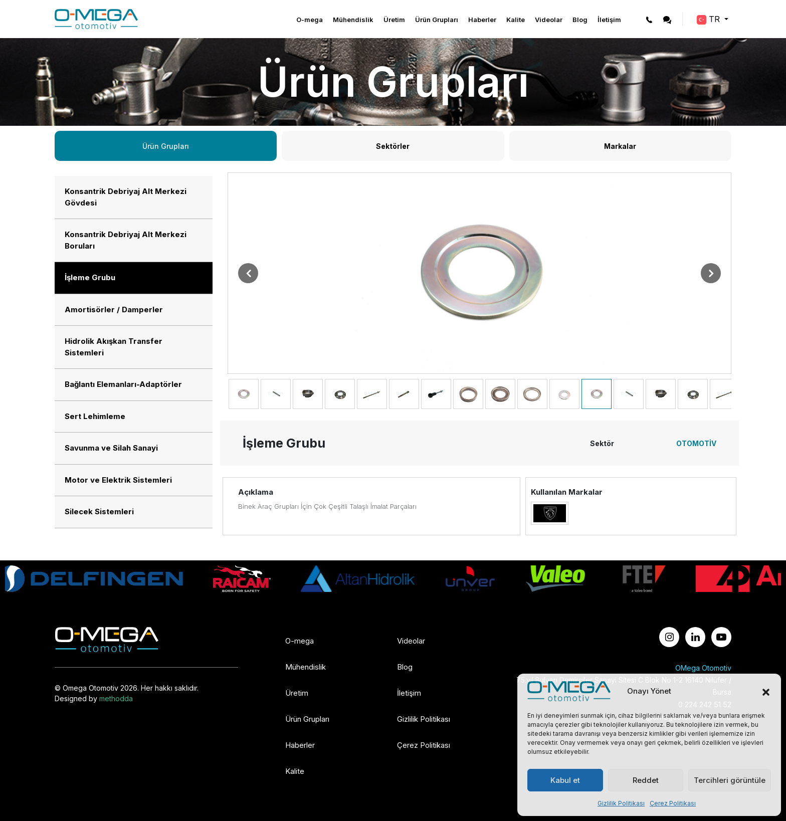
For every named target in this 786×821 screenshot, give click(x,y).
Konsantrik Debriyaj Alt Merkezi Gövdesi (125, 197)
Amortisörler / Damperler (114, 309)
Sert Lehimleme (95, 416)
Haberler (482, 20)
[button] (766, 691)
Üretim (394, 20)
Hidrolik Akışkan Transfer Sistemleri (113, 346)
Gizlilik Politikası (621, 803)
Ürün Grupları (436, 20)
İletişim (609, 20)
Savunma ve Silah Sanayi (111, 448)
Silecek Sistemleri (99, 511)
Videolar (548, 20)
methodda (116, 698)
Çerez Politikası (673, 803)
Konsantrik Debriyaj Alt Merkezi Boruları (125, 240)
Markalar (620, 146)
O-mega (309, 20)
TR (709, 19)
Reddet (646, 780)
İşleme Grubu (90, 277)
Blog (579, 20)
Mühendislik (353, 20)
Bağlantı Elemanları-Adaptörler (123, 384)
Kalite (515, 20)
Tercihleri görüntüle (729, 780)
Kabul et (565, 780)
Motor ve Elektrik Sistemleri (118, 480)
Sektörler (393, 146)
